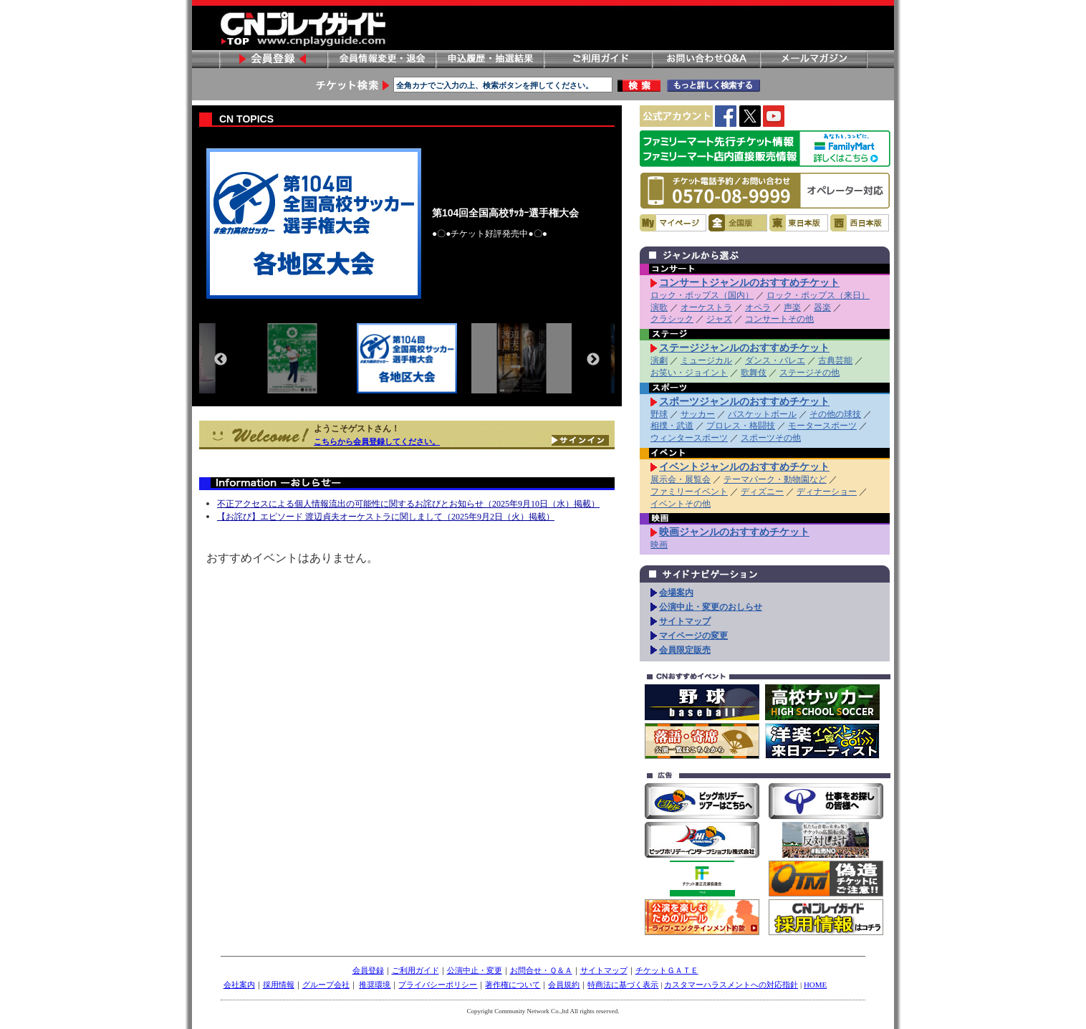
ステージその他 (809, 373)
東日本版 (798, 222)
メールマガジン (814, 59)
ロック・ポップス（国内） (702, 295)
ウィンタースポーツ (689, 438)
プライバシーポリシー (437, 984)
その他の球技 (835, 414)
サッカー (698, 414)
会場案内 (676, 593)
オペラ (758, 307)
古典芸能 (835, 360)
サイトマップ (685, 621)
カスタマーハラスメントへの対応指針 (731, 984)
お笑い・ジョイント (689, 373)
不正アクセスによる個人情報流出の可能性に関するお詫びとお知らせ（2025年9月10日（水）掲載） (408, 504)
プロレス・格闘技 (740, 426)
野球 (659, 414)
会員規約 (564, 984)
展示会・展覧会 (680, 479)
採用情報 (278, 984)
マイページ (673, 222)
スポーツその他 (771, 438)
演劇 (659, 360)
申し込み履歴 (489, 59)
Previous (220, 360)
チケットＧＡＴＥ (666, 970)
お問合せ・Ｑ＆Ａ (541, 970)
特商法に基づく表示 (622, 984)
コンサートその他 (779, 319)
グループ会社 (326, 984)
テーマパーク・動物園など (775, 479)
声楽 (792, 307)
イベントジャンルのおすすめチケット (744, 466)
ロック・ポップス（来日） (818, 295)
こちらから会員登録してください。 (377, 441)
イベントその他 (680, 504)
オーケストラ (706, 307)
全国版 (737, 222)
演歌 (659, 307)
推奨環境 (374, 984)
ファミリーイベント (689, 492)
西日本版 (859, 222)
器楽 (822, 307)
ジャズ (719, 319)
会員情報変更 (381, 59)
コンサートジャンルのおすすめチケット (749, 282)
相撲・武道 (671, 426)
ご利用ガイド (597, 59)
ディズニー (762, 492)
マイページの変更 (693, 636)
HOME (815, 984)
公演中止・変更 (474, 970)
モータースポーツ (822, 426)
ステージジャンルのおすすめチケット (744, 347)
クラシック (671, 319)
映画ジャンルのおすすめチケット (734, 531)
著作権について (512, 984)
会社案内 (239, 984)
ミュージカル (706, 360)
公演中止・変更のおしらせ (710, 607)
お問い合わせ (705, 59)
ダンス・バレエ (775, 360)
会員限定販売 (685, 650)
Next (593, 360)
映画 (659, 545)
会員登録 (273, 59)
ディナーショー (827, 492)
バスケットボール (762, 414)
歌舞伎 (754, 373)
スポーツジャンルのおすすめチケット (744, 401)
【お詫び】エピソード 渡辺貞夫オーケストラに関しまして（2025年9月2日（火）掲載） (385, 517)
